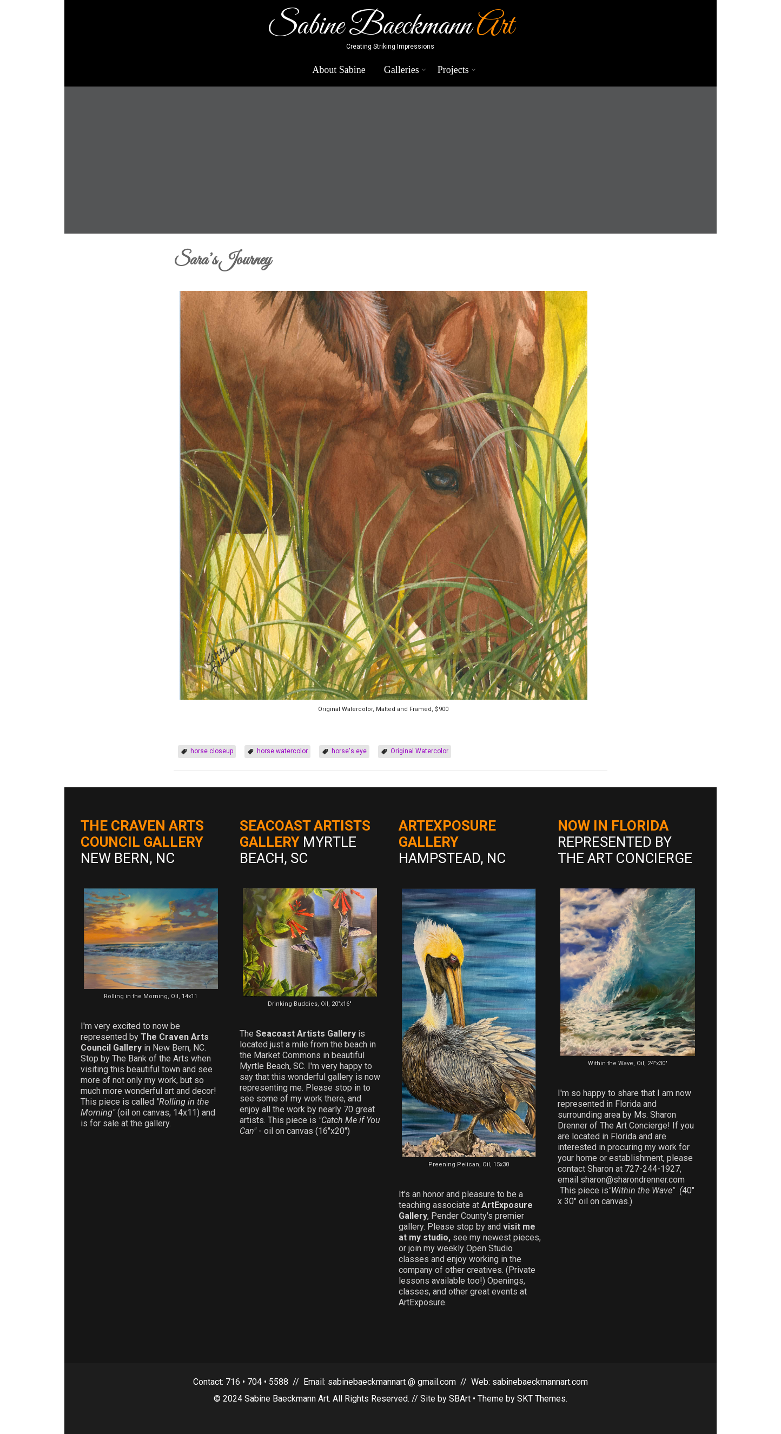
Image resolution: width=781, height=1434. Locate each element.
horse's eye (349, 751)
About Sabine (339, 69)
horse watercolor (282, 751)
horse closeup (211, 751)
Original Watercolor (419, 751)
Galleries (405, 69)
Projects (457, 69)
